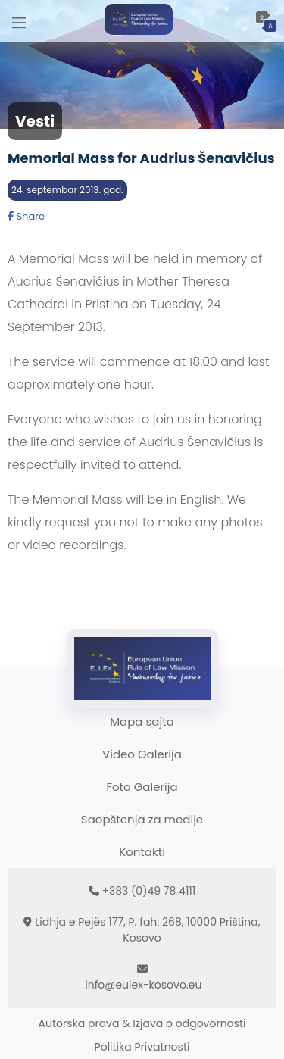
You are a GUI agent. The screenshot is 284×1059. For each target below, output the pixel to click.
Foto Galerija (141, 787)
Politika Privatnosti (142, 1046)
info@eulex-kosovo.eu (143, 984)
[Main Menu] (19, 21)
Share (26, 216)
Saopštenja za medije (142, 819)
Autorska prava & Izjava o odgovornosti (142, 1023)
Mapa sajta (142, 721)
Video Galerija (142, 754)
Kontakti (142, 852)
